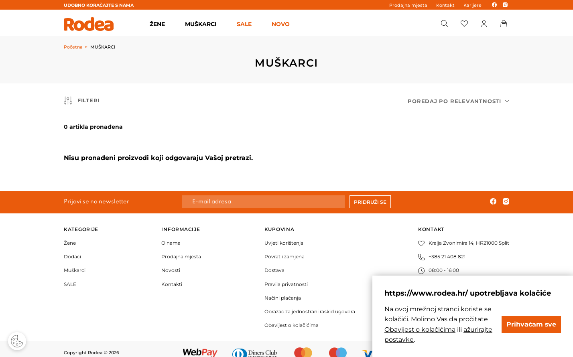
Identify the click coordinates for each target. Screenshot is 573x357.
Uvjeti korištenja (283, 232)
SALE (244, 24)
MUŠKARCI (201, 24)
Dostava (274, 260)
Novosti (170, 260)
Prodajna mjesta (408, 5)
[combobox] (458, 101)
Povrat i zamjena (284, 246)
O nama (171, 232)
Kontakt (445, 5)
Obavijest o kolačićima (291, 315)
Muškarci (74, 260)
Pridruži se (370, 192)
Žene (70, 232)
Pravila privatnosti (286, 274)
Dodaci (72, 246)
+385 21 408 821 (441, 246)
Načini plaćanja (282, 287)
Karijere (472, 5)
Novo (281, 24)
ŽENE (157, 24)
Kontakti (171, 274)
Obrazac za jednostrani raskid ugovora (309, 301)
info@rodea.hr (440, 274)
